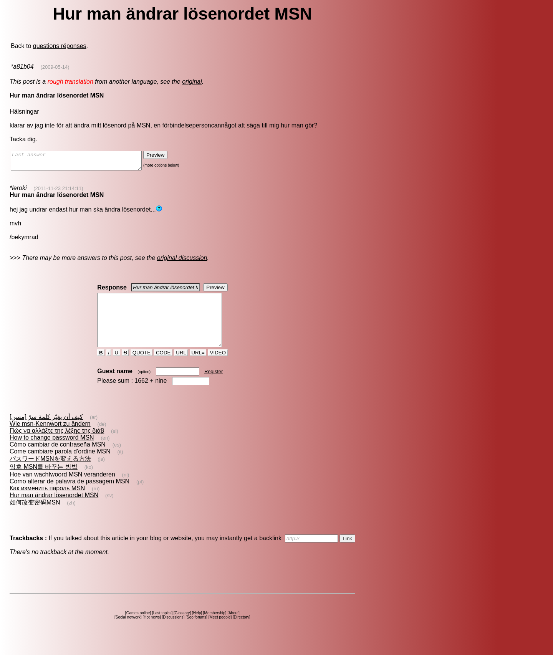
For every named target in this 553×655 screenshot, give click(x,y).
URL (181, 366)
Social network (128, 631)
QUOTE (141, 366)
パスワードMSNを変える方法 (50, 472)
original (192, 81)
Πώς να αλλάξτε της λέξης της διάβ (57, 444)
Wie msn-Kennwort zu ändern (50, 437)
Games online (138, 627)
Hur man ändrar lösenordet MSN (54, 509)
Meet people (219, 631)
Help (197, 627)
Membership (214, 627)
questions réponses (59, 46)
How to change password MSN (52, 451)
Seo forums (196, 631)
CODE (163, 366)
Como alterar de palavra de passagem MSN (69, 495)
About (233, 627)
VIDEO (218, 366)
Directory (241, 631)
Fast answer (84, 162)
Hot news (152, 631)
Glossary (182, 627)
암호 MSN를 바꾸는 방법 (44, 480)
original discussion (182, 261)
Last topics (162, 627)
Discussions (173, 631)
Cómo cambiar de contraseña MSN (58, 458)
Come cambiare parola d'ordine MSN (60, 465)
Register (213, 385)
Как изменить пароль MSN (47, 502)
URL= (198, 366)
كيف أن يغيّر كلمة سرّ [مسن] (46, 430)
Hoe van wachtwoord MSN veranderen (62, 488)
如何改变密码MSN (35, 516)
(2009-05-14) (54, 67)
